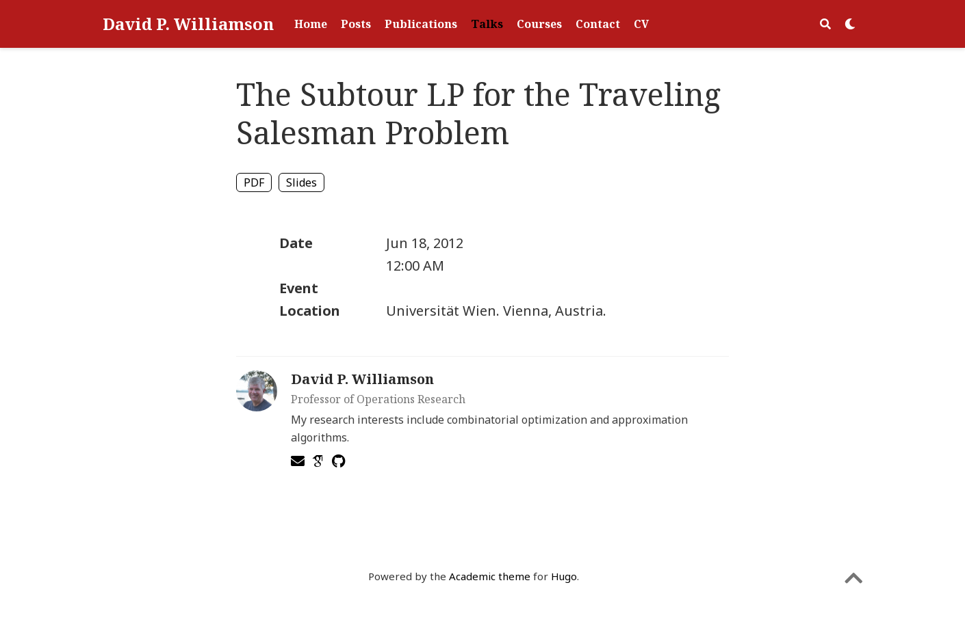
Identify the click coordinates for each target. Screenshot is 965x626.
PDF (254, 182)
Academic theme (489, 576)
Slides (301, 182)
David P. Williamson (188, 23)
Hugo (564, 576)
